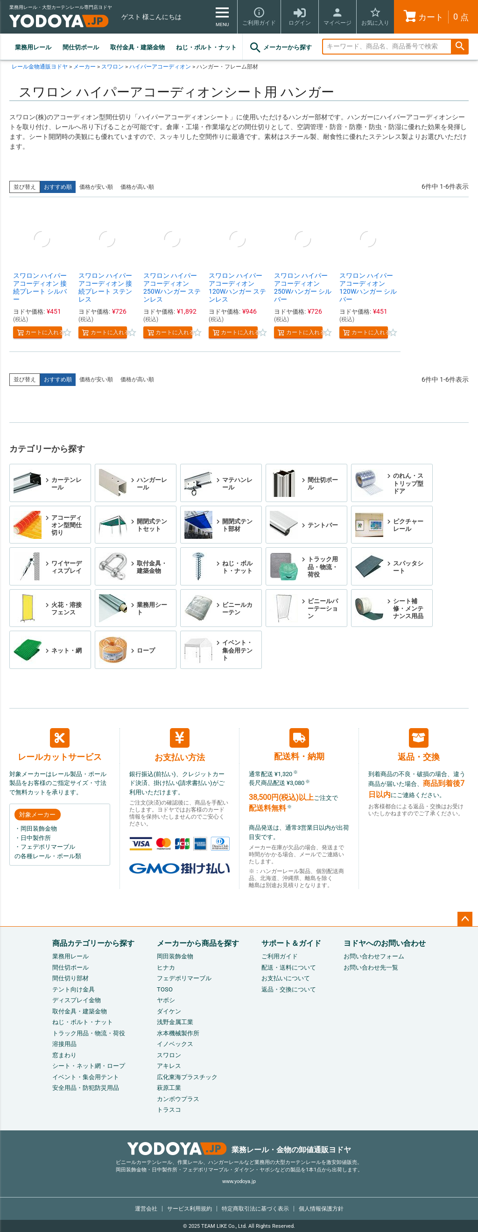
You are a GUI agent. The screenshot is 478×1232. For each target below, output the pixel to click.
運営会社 (146, 1208)
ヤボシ (166, 1000)
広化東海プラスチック (187, 1077)
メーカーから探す (280, 48)
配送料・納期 (299, 744)
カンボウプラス (178, 1098)
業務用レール (33, 47)
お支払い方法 (180, 745)
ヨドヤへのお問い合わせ (385, 943)
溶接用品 (64, 1043)
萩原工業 (169, 1087)
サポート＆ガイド (291, 943)
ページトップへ (464, 919)
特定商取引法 (255, 1208)
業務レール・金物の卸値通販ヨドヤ (239, 1149)
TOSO (165, 989)
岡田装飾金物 (175, 956)
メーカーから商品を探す (198, 943)
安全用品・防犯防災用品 (85, 1087)
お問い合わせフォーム (374, 956)
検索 (460, 47)
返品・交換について (288, 989)
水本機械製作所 (178, 1033)
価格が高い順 (137, 187)
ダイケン (169, 1011)
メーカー (84, 66)
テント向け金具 (73, 989)
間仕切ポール (81, 47)
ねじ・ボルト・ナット (206, 47)
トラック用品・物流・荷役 (88, 1033)
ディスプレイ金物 (76, 1000)
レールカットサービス (60, 745)
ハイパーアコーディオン (160, 66)
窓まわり (64, 1055)
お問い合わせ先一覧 (371, 967)
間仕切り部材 (70, 978)
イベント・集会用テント (85, 1077)
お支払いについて (285, 978)
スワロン (112, 66)
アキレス (169, 1065)
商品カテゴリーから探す (93, 943)
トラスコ (169, 1109)
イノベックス (175, 1043)
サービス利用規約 (189, 1208)
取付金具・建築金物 (137, 47)
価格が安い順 (96, 187)
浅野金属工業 (175, 1022)
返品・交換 (419, 745)
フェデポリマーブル (184, 978)
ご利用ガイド (279, 956)
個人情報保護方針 (321, 1208)
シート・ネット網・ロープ (88, 1065)
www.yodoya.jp (239, 1181)
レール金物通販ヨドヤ (40, 66)
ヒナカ (166, 967)
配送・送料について (288, 967)
